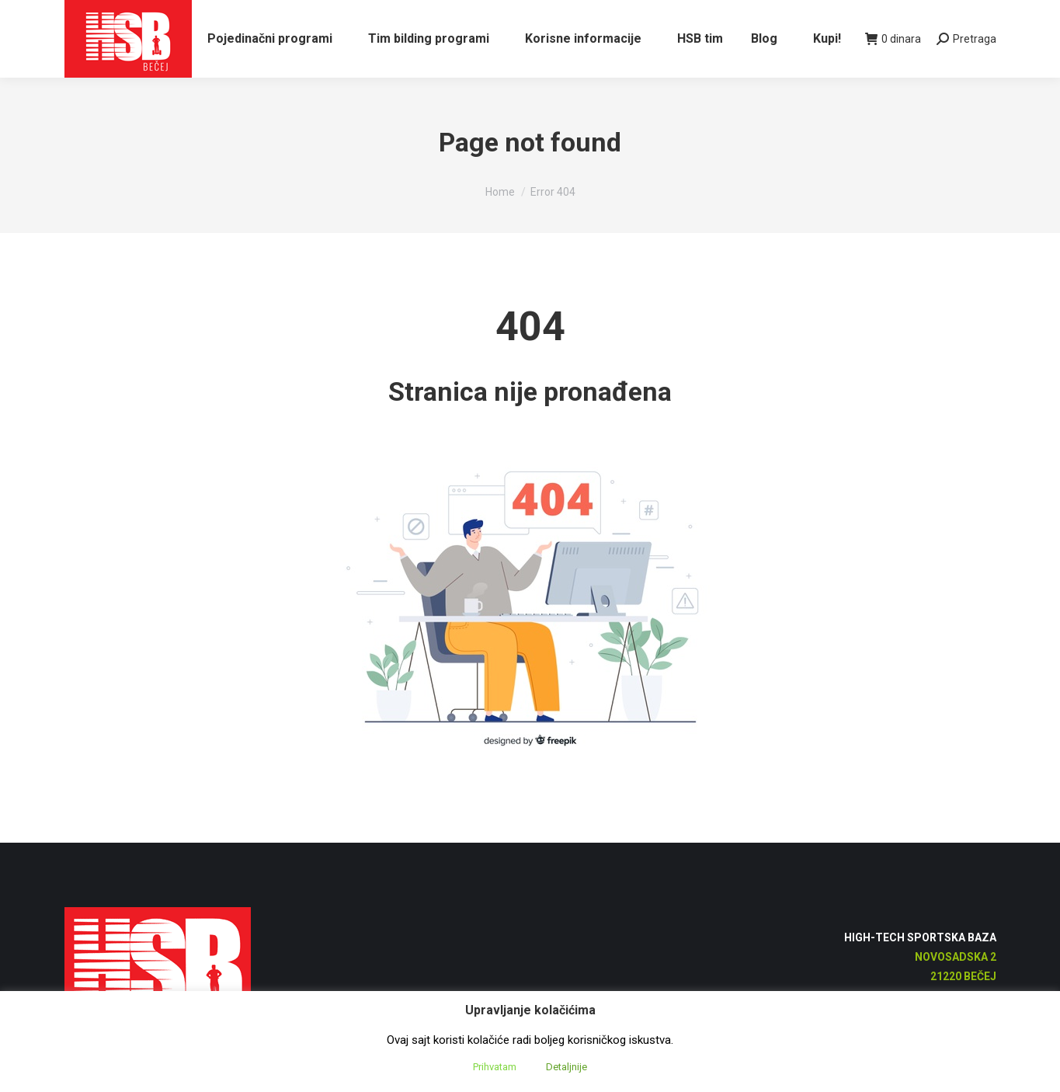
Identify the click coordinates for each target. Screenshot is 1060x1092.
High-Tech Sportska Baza (920, 965)
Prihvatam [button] (494, 1067)
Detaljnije (566, 1067)
